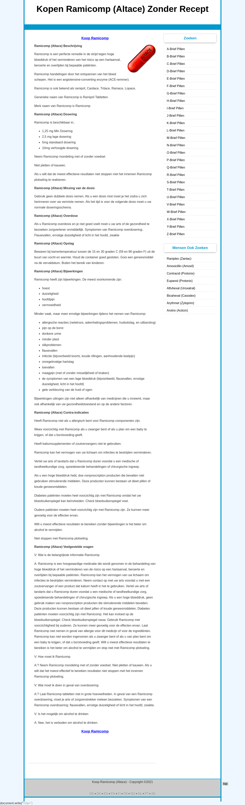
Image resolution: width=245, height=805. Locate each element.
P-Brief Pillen (176, 160)
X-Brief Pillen (176, 219)
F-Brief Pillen (176, 86)
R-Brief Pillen (176, 175)
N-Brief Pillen (176, 145)
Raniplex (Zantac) (179, 258)
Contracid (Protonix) (180, 273)
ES (106, 793)
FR (125, 793)
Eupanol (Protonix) (180, 280)
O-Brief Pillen (176, 152)
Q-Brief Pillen (176, 167)
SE (153, 793)
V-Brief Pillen (176, 204)
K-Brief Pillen (176, 123)
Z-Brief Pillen (176, 234)
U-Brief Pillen (176, 197)
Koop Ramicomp (95, 38)
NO (132, 793)
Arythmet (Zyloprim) (180, 303)
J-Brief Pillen (175, 115)
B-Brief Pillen (176, 56)
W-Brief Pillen (176, 212)
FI (119, 793)
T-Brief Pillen (175, 189)
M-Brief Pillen (176, 137)
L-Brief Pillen (175, 130)
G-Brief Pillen (176, 93)
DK (99, 793)
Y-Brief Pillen (175, 226)
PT (147, 793)
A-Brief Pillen (176, 49)
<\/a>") (28, 803)
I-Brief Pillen (175, 108)
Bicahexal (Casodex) (181, 295)
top (225, 783)
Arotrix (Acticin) (177, 310)
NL (140, 793)
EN (113, 793)
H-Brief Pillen (176, 100)
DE (91, 793)
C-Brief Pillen (176, 63)
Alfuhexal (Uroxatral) (181, 288)
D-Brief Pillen (176, 71)
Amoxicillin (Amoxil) (180, 266)
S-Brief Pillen (176, 182)
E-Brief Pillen (176, 78)
